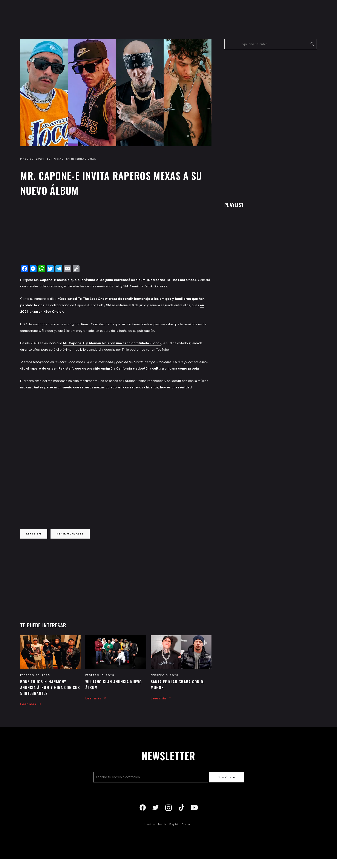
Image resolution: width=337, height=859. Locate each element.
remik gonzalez (70, 533)
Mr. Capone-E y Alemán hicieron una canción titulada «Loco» (112, 343)
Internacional (83, 158)
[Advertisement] (115, 232)
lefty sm (33, 533)
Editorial (55, 158)
